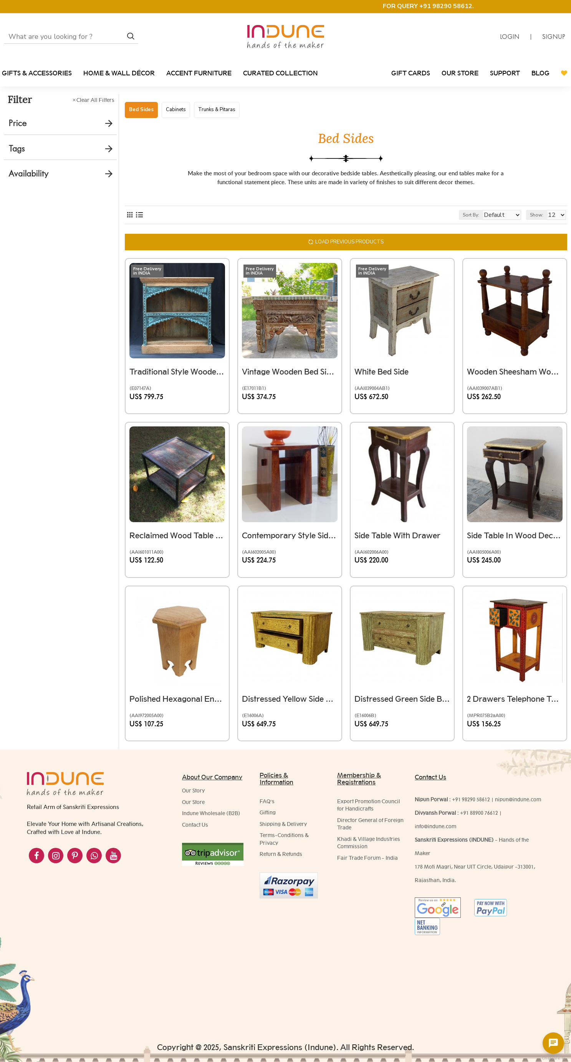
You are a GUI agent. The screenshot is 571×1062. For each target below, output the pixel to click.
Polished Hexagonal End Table (177, 712)
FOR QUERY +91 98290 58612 (427, 6)
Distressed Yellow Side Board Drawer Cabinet (290, 712)
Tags (16, 148)
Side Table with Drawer (401, 548)
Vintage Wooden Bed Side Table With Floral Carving (290, 385)
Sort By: (466, 232)
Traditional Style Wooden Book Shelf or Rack (177, 385)
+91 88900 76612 (479, 830)
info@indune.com (435, 843)
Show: (540, 232)
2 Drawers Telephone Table (515, 712)
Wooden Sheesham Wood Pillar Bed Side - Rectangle (515, 385)
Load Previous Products (349, 258)
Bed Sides (141, 109)
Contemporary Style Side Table (290, 548)
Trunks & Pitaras (216, 109)
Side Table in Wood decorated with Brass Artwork (515, 548)
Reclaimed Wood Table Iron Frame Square (177, 548)
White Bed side (385, 385)
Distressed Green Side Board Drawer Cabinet (402, 712)
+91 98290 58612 (471, 816)
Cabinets (176, 109)
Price (17, 123)
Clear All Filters (95, 100)
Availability (28, 173)
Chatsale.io (553, 1058)
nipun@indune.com (518, 816)
